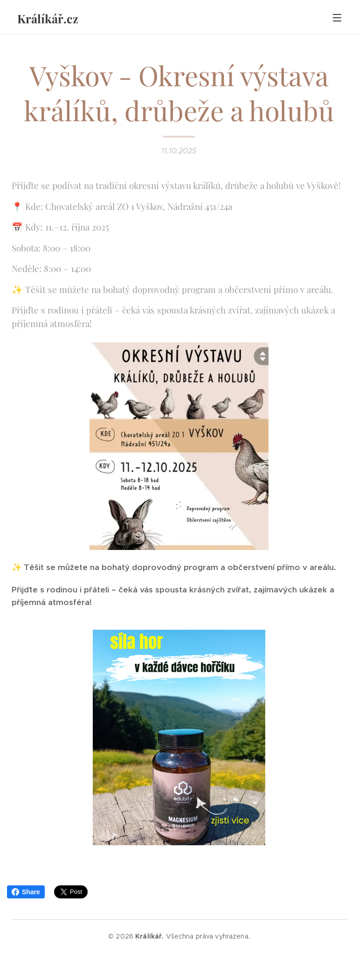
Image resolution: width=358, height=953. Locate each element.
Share (26, 892)
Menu (337, 17)
